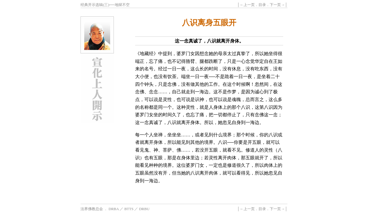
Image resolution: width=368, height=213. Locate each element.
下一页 (275, 5)
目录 (262, 5)
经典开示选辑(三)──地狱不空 (105, 5)
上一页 (249, 5)
